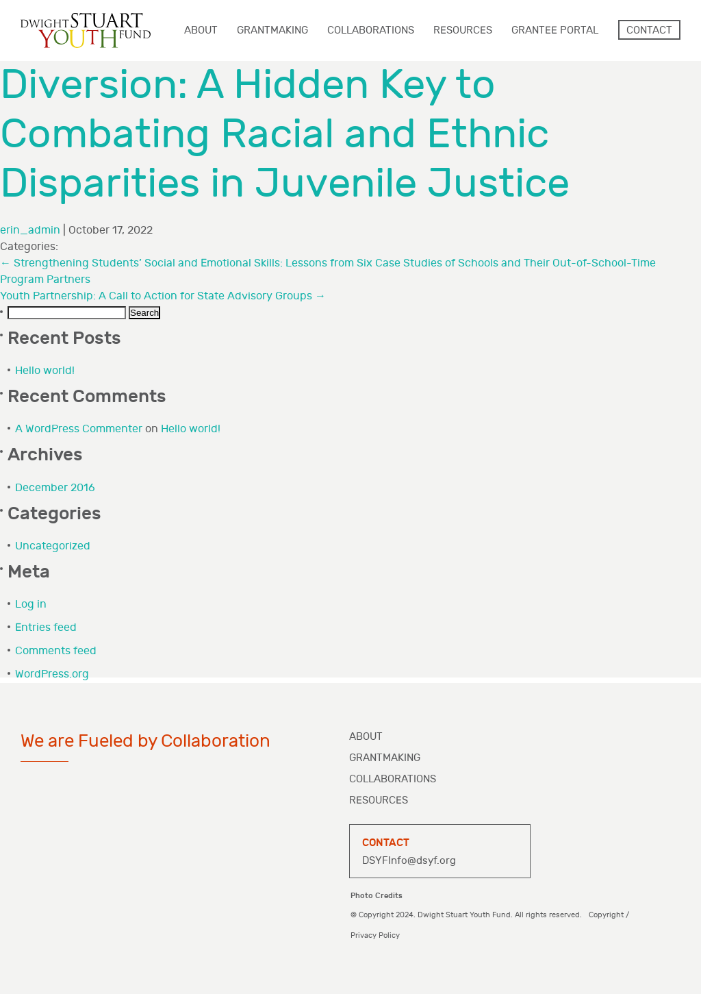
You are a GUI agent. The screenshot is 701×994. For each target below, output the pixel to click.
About (366, 737)
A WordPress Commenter (78, 429)
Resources (378, 800)
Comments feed (56, 651)
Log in (31, 604)
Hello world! (45, 370)
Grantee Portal (554, 30)
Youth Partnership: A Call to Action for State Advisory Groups (163, 296)
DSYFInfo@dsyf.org (409, 861)
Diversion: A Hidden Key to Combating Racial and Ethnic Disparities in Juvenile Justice (285, 134)
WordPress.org (52, 674)
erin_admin (30, 230)
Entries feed (46, 627)
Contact (649, 30)
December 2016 (55, 488)
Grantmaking (384, 758)
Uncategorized (52, 546)
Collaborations (392, 779)
